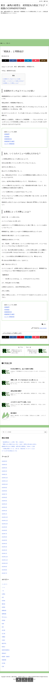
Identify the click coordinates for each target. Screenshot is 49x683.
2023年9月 (4, 566)
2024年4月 (4, 543)
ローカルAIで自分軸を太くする (9, 450)
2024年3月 (4, 546)
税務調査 (4, 660)
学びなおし (4, 617)
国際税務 (4, 613)
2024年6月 (4, 537)
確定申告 (4, 643)
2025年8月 (4, 490)
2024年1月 (4, 553)
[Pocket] (35, 60)
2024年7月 (4, 533)
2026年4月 (4, 464)
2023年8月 (4, 570)
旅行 (3, 627)
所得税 (3, 620)
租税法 (3, 646)
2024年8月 (4, 530)
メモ (9, 43)
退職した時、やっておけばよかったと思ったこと (24, 380)
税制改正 (4, 653)
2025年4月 (4, 504)
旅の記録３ (14, 413)
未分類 (3, 630)
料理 (3, 623)
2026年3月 (4, 467)
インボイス (4, 584)
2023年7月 (4, 573)
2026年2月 (4, 471)
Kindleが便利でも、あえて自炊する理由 (22, 369)
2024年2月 (4, 550)
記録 (3, 666)
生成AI (3, 640)
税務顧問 (6, 134)
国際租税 (4, 610)
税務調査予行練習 (9, 141)
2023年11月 (5, 560)
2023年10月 (5, 563)
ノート (3, 587)
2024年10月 (5, 523)
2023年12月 (5, 556)
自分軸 (3, 663)
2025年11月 (5, 481)
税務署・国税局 (5, 656)
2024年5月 (4, 540)
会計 (3, 597)
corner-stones (42, 328)
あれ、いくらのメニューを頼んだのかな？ (13, 81)
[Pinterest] (20, 60)
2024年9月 (4, 527)
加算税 (3, 607)
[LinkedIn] (28, 60)
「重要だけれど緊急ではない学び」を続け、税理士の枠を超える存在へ (19, 444)
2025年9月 (4, 487)
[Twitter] (5, 60)
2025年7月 (4, 494)
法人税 (3, 633)
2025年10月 (5, 484)
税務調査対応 (8, 139)
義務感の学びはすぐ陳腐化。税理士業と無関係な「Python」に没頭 (18, 446)
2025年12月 (5, 477)
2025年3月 (4, 507)
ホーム (3, 43)
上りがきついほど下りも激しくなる (21, 402)
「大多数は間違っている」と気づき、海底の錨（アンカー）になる (18, 448)
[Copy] (43, 60)
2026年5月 (4, 461)
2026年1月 (4, 474)
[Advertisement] (24, 28)
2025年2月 (4, 510)
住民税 (3, 600)
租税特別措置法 (5, 650)
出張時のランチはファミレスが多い (12, 79)
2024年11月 (5, 520)
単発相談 (6, 136)
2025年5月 (4, 500)
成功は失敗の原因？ (16, 391)
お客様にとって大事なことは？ (11, 83)
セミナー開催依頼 (9, 143)
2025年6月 (4, 497)
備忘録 (3, 604)
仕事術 (3, 594)
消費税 (3, 636)
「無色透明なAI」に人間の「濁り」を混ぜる (13, 442)
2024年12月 (5, 517)
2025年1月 (4, 514)
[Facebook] (13, 60)
